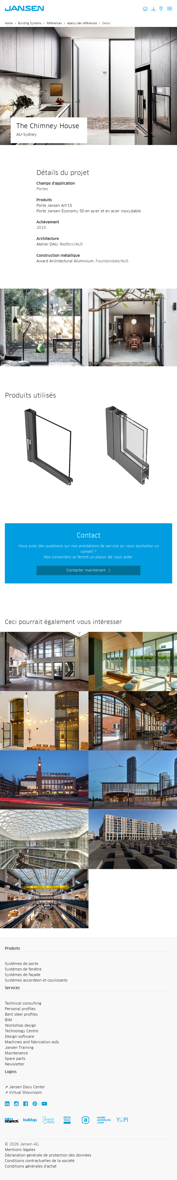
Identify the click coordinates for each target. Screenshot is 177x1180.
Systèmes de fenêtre (23, 969)
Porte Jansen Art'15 (54, 205)
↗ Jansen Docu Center (25, 1087)
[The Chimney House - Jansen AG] (44, 291)
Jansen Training (19, 1048)
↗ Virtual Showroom (23, 1092)
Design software (19, 1036)
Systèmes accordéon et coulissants (36, 980)
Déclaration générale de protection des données (48, 1155)
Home (9, 23)
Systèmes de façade (22, 975)
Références (54, 23)
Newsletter (14, 1064)
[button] (88, 949)
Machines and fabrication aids (32, 1042)
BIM (8, 1020)
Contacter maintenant (86, 570)
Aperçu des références (82, 23)
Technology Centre (21, 1031)
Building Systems (29, 23)
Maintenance (16, 1053)
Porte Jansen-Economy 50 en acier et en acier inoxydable (88, 211)
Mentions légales (20, 1150)
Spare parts (15, 1059)
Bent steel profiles (21, 1014)
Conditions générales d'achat (30, 1166)
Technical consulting (23, 1003)
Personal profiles (20, 1009)
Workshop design (20, 1025)
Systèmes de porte (21, 964)
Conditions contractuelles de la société (39, 1161)
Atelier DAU (47, 244)
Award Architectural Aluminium (65, 261)
